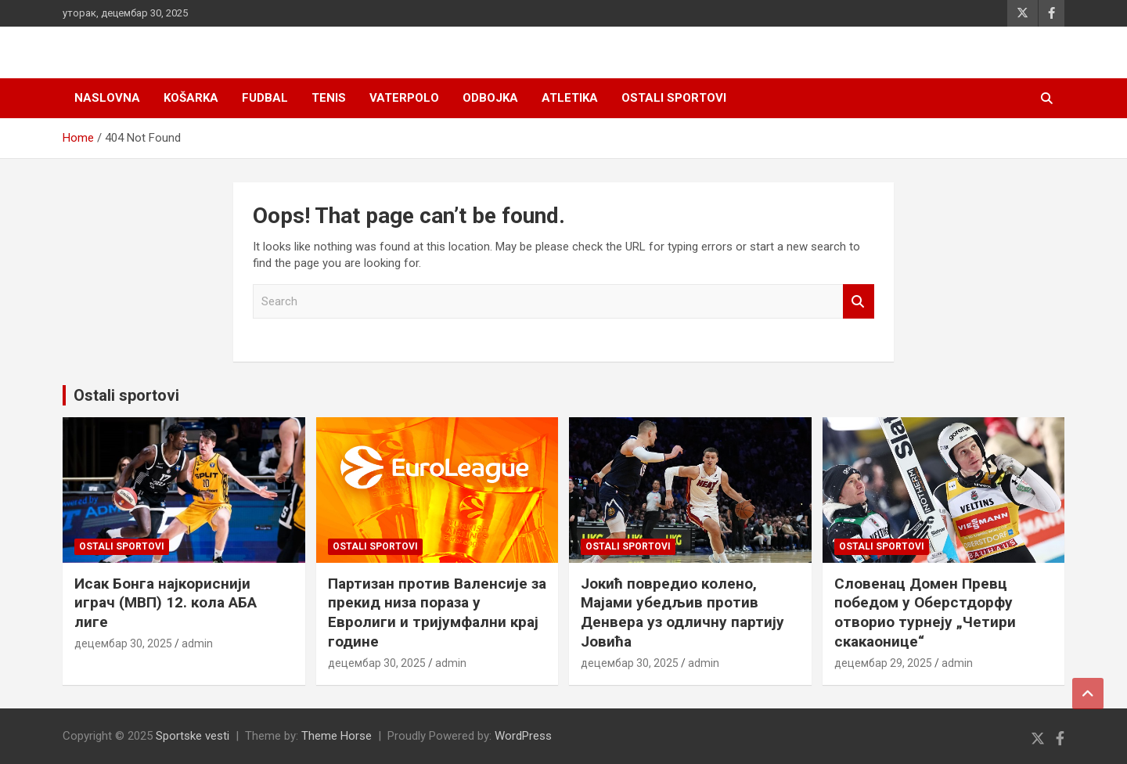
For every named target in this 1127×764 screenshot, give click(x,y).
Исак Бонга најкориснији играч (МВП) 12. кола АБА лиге (165, 603)
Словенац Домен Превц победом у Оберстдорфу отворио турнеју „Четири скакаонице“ (925, 612)
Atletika (570, 98)
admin (197, 643)
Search (858, 301)
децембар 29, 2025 (883, 663)
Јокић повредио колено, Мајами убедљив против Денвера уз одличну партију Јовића (682, 612)
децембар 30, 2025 (123, 643)
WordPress (523, 736)
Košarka (191, 98)
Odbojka (490, 98)
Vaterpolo (404, 98)
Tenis (328, 98)
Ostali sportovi (673, 98)
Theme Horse (336, 736)
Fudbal (265, 98)
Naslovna (107, 98)
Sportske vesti (192, 736)
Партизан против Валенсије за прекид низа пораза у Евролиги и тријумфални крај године (437, 612)
